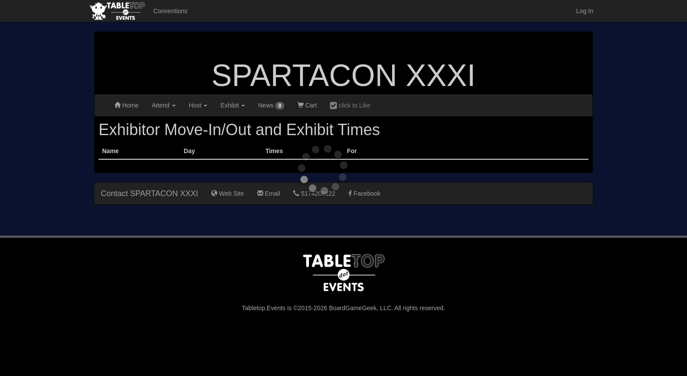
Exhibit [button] (232, 105)
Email (268, 193)
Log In (584, 10)
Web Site (227, 193)
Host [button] (198, 105)
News (271, 106)
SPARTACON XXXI (344, 75)
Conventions (170, 10)
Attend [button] (163, 105)
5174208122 (314, 193)
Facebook (364, 193)
